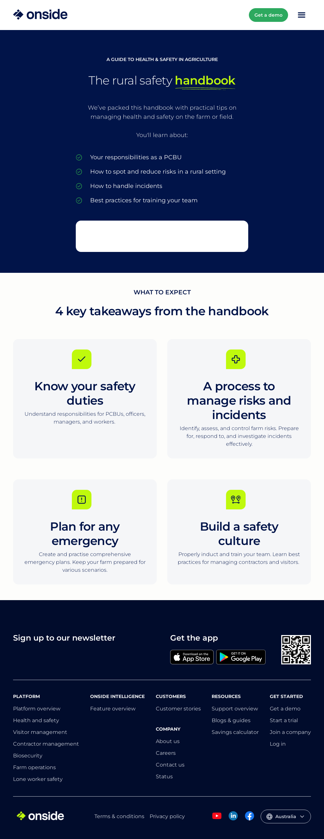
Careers (166, 753)
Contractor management (46, 744)
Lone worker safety (38, 779)
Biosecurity (27, 756)
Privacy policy (167, 816)
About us (168, 741)
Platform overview (36, 709)
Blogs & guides (231, 720)
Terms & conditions (119, 816)
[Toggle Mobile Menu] (301, 15)
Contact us (170, 765)
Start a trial (284, 720)
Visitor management (40, 732)
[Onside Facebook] (249, 819)
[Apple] (192, 658)
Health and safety (36, 720)
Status (164, 776)
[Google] (241, 658)
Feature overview (113, 709)
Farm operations (34, 767)
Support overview (235, 709)
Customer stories (178, 709)
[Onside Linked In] (233, 819)
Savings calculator (235, 732)
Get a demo (268, 15)
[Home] (40, 15)
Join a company (290, 732)
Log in (278, 744)
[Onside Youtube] (217, 819)
